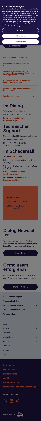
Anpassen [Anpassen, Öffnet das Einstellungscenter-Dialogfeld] (20, 30)
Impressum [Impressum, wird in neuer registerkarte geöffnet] (21, 26)
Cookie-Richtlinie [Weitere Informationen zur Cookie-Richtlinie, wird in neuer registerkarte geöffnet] (11, 26)
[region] (20, 22)
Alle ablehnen (20, 36)
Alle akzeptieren (20, 41)
